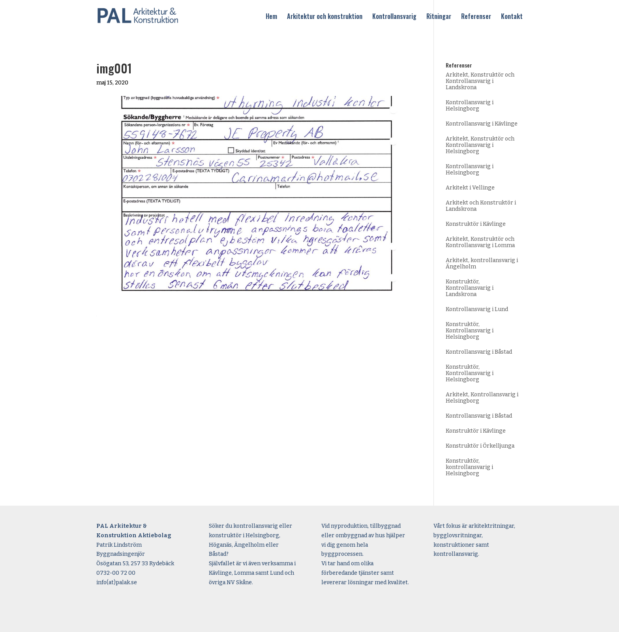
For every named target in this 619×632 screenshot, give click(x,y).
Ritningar (438, 17)
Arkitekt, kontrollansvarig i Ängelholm (482, 263)
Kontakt (512, 17)
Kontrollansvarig (394, 17)
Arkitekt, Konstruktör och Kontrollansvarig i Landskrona (480, 81)
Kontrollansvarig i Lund (477, 309)
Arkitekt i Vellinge (470, 187)
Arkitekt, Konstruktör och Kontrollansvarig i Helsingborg (480, 145)
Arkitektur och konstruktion (324, 17)
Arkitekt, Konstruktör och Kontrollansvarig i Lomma (480, 242)
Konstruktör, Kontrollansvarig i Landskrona (469, 288)
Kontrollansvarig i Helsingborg (469, 105)
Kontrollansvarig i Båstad (479, 352)
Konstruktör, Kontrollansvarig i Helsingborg (469, 330)
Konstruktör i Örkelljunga (480, 446)
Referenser (476, 17)
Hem (271, 17)
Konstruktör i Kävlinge (476, 224)
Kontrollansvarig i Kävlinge (482, 123)
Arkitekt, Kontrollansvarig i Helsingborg (482, 397)
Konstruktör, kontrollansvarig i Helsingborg (469, 467)
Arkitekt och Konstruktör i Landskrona (481, 205)
